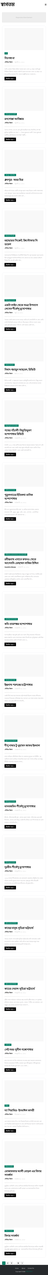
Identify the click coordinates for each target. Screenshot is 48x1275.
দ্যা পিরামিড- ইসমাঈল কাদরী (19, 1110)
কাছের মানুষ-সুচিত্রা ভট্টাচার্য (18, 927)
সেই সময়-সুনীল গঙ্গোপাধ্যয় (18, 1049)
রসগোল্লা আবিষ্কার (14, 118)
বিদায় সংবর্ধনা (11, 1235)
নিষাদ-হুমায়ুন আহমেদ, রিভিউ (19, 369)
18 (18, 1263)
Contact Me (31, 1268)
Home (17, 1268)
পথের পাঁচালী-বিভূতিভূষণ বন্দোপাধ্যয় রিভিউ (17, 432)
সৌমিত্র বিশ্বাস (9, 62)
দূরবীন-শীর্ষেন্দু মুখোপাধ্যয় (17, 867)
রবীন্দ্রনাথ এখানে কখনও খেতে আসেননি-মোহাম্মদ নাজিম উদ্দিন (21, 561)
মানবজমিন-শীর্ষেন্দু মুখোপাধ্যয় (19, 806)
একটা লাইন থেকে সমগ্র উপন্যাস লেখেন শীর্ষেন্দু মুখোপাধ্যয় (21, 306)
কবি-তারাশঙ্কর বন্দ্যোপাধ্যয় (18, 623)
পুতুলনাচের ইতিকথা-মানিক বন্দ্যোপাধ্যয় (18, 496)
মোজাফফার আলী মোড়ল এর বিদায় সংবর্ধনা (22, 1173)
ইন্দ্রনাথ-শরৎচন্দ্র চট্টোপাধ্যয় (18, 684)
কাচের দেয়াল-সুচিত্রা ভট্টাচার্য (19, 988)
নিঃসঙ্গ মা (9, 58)
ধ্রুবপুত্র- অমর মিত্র (13, 179)
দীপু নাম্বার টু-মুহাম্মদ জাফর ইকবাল (22, 745)
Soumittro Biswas (10, 567)
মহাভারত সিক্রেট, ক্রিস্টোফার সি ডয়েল (21, 242)
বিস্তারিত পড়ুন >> (10, 78)
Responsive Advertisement (24, 17)
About (23, 1268)
